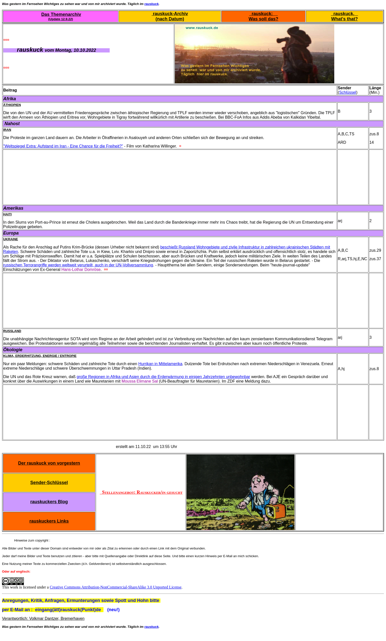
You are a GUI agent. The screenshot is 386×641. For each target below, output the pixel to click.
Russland (12, 331)
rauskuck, (344, 13)
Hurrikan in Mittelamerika (160, 364)
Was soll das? (263, 18)
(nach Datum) (169, 18)
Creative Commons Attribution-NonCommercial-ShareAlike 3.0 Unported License (116, 587)
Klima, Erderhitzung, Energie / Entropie (40, 356)
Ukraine (10, 239)
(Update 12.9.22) (60, 19)
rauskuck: (263, 13)
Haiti (7, 214)
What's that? (344, 18)
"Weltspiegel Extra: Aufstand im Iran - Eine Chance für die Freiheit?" (63, 146)
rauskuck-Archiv (170, 13)
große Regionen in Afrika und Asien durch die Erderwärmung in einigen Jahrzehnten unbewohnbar (163, 377)
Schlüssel (347, 92)
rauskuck (152, 4)
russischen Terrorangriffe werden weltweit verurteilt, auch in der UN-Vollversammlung (78, 265)
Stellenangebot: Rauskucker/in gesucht (141, 492)
